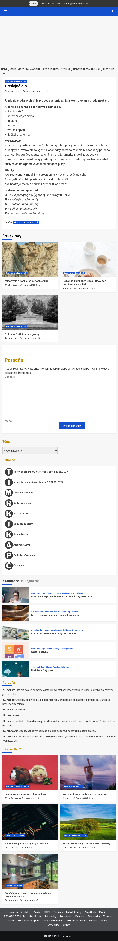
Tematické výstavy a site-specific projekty (86, 843)
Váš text (10, 376)
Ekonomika (94, 916)
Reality (103, 912)
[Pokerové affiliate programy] (30, 312)
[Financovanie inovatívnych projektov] (30, 772)
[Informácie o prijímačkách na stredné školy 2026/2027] (15, 600)
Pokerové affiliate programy (22, 334)
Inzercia (13, 912)
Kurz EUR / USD (18, 514)
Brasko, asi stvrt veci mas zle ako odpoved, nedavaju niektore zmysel (57, 730)
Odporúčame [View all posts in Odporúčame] (46, 593)
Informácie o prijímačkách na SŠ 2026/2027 (34, 482)
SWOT (10, 920)
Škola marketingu (76, 920)
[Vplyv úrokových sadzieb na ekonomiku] (88, 772)
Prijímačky (50, 916)
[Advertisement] (59, 40)
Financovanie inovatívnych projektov (25, 794)
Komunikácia (16, 534)
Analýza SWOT (17, 545)
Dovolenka (53, 924)
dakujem (20, 709)
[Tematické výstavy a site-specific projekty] (88, 822)
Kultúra (93, 920)
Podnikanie (65, 916)
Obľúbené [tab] (11, 581)
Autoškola (90, 912)
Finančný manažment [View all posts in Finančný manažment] (15, 836)
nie (17, 715)
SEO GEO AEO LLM (14, 916)
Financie (79, 916)
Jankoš (68, 798)
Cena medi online (19, 493)
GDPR (47, 912)
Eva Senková (12, 798)
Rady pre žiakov (18, 503)
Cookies (58, 912)
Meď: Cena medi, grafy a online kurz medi (55, 615)
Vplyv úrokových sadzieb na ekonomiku (85, 794)
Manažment (35, 916)
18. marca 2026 (86, 289)
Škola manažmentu (52, 920)
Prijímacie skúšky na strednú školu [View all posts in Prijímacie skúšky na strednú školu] (68, 593)
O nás (37, 912)
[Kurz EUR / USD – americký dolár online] (15, 636)
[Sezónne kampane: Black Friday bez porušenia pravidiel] (88, 259)
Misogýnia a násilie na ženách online (27, 280)
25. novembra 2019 (34, 91)
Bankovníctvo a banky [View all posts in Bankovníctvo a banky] (73, 786)
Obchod (104, 920)
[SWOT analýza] (15, 655)
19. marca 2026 (28, 285)
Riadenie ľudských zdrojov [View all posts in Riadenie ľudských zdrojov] (17, 786)
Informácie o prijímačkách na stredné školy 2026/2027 (62, 596)
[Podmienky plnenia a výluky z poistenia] (30, 822)
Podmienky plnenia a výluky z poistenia (27, 843)
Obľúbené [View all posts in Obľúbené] (35, 593)
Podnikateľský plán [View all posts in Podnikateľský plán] (61, 667)
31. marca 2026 (28, 798)
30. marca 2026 (28, 900)
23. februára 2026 (29, 338)
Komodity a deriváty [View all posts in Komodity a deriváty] (48, 612)
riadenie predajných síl (26, 222)
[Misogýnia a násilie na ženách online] (30, 259)
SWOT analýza (39, 651)
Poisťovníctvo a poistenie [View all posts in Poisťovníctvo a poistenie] (75, 836)
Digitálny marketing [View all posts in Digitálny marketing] (14, 885)
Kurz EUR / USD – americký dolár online (53, 633)
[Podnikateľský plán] (15, 673)
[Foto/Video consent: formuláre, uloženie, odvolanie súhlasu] (30, 871)
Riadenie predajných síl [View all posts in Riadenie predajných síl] (16, 82)
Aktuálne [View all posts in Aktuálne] (35, 612)
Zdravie (107, 916)
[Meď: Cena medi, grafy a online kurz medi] (15, 618)
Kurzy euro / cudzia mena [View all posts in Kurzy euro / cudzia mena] (51, 630)
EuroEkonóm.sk (14, 91)
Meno (8, 421)
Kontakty (26, 912)
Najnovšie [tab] (31, 581)
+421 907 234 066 (51, 3)
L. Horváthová (13, 285)
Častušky (14, 566)
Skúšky (67, 924)
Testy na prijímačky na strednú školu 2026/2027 (36, 472)
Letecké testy (74, 912)
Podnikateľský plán (20, 555)
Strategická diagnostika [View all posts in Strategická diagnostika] (63, 649)
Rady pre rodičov (19, 524)
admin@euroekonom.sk (76, 3)
